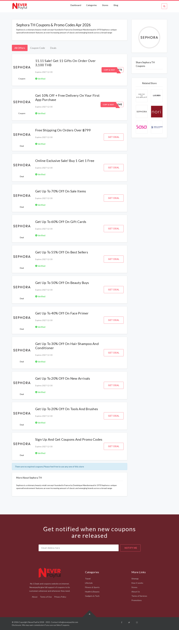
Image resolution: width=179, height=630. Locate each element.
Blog (116, 5)
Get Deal (113, 137)
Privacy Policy (60, 597)
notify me (130, 548)
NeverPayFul (33, 622)
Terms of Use (46, 597)
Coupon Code (37, 47)
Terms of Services (139, 596)
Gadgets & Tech (92, 596)
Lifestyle (89, 583)
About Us (135, 591)
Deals (53, 47)
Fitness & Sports (92, 587)
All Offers (19, 47)
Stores (105, 5)
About (34, 597)
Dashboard (76, 5)
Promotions (136, 600)
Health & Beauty (92, 591)
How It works (137, 583)
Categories (91, 5)
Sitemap (135, 578)
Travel (87, 578)
